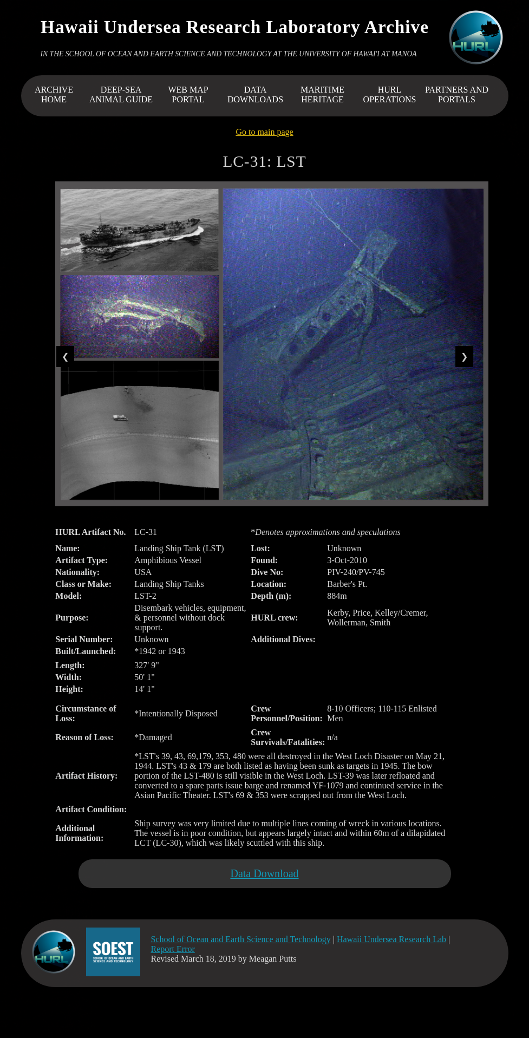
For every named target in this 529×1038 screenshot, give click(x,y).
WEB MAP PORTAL (188, 94)
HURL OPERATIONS (389, 94)
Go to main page (264, 131)
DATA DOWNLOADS (255, 94)
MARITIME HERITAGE (322, 94)
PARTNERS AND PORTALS (456, 94)
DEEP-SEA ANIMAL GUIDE (121, 94)
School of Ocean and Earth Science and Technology (241, 939)
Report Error (173, 949)
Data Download (264, 873)
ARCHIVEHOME (54, 94)
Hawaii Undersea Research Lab (391, 939)
